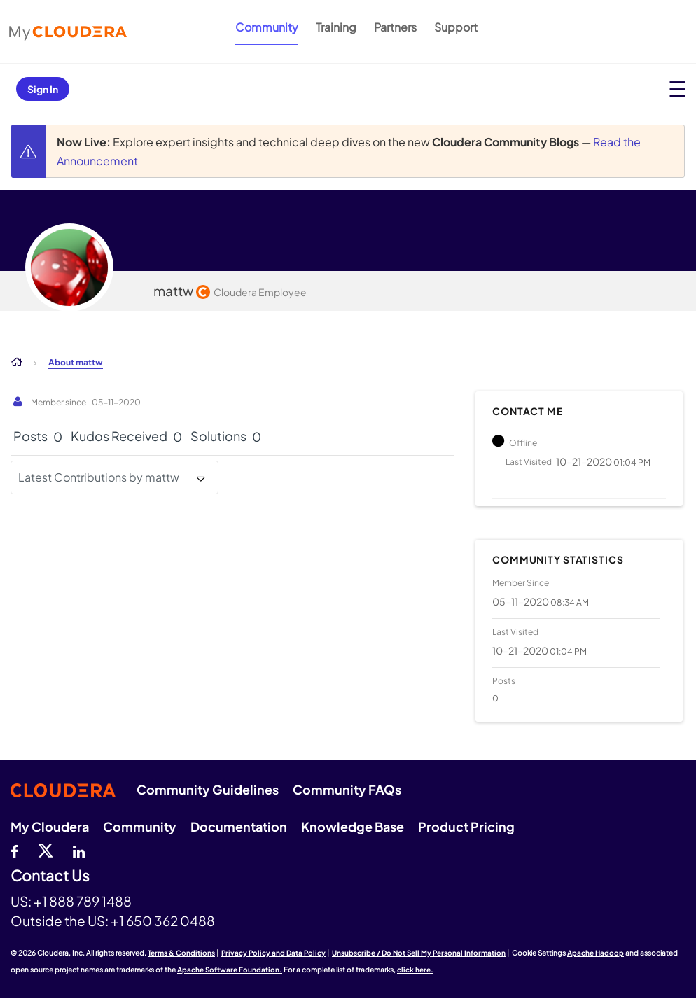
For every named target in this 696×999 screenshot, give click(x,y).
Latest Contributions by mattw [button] (98, 477)
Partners (395, 27)
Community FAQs (347, 789)
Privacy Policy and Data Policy (273, 953)
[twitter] (45, 849)
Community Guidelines (208, 789)
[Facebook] (14, 849)
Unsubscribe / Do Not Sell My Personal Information (419, 953)
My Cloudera (50, 826)
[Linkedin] (79, 849)
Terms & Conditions (181, 953)
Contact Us (50, 876)
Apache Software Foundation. (229, 969)
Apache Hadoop (595, 953)
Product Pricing (466, 826)
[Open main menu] (677, 88)
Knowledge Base (352, 826)
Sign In (42, 89)
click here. (415, 969)
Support (456, 27)
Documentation (238, 826)
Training (336, 27)
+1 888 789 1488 (83, 901)
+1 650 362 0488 (163, 920)
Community (266, 27)
